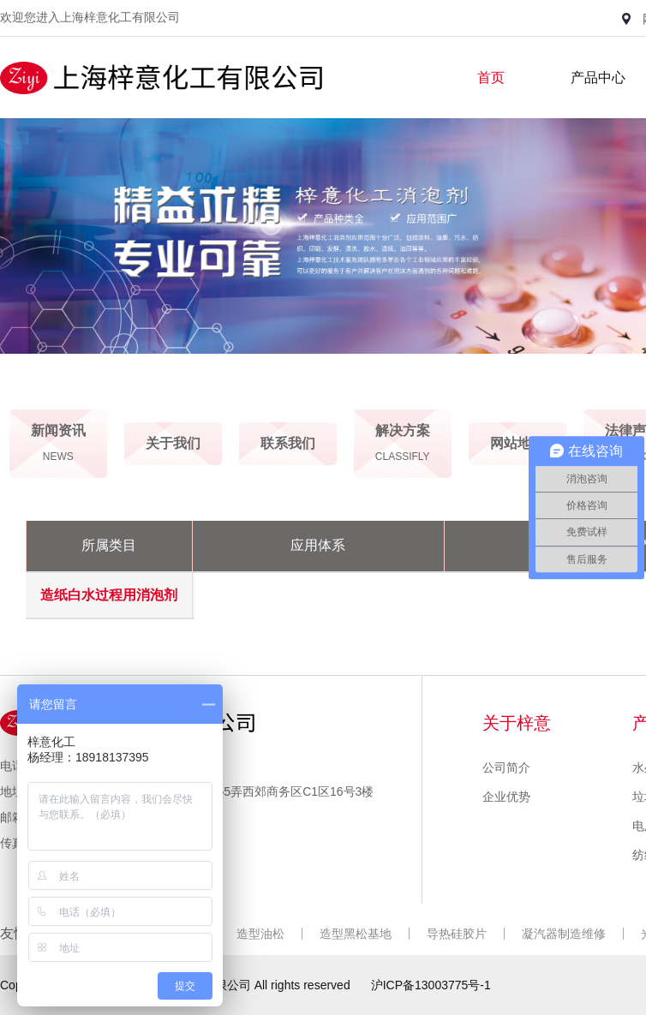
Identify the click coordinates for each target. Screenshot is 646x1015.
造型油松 (260, 933)
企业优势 (506, 796)
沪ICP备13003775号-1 (431, 985)
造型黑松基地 (356, 933)
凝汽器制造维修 (564, 933)
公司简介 (506, 767)
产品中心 (598, 77)
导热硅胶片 (457, 933)
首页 (491, 77)
